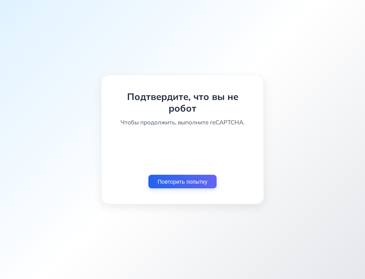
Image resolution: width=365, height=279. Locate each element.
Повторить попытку (182, 182)
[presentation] (182, 150)
